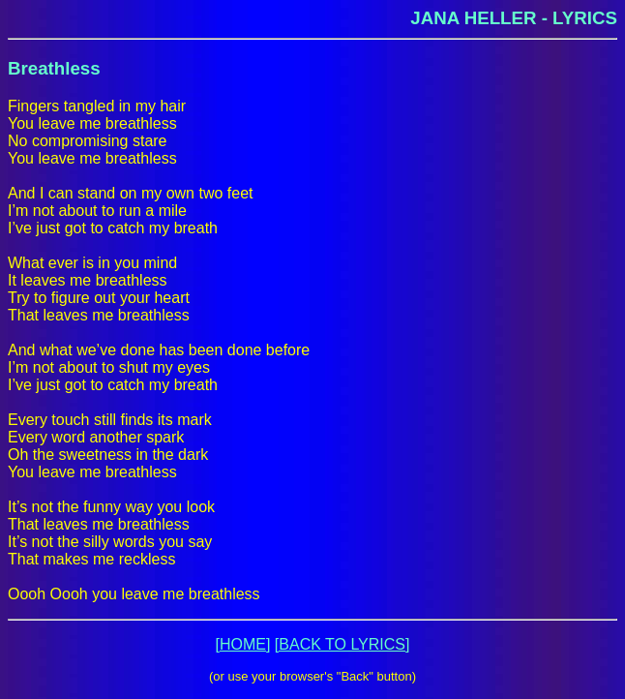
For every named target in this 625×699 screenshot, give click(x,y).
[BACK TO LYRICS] (342, 644)
